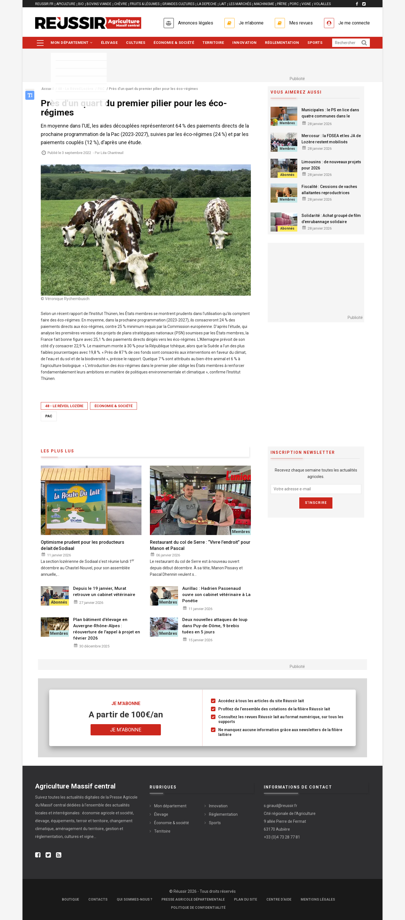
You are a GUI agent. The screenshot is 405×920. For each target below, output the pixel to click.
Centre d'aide (278, 899)
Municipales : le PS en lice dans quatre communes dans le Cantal (330, 116)
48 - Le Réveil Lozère (64, 406)
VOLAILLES (322, 4)
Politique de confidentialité (198, 908)
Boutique (70, 899)
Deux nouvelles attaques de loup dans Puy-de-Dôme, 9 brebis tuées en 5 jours (215, 626)
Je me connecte (354, 23)
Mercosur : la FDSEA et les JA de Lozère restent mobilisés (331, 138)
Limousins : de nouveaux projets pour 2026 (331, 165)
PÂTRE (282, 4)
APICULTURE (65, 4)
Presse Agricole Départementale (193, 899)
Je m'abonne (251, 23)
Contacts (97, 899)
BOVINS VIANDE (99, 4)
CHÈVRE (120, 4)
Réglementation (282, 42)
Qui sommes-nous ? (134, 899)
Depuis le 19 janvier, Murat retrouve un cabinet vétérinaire (104, 591)
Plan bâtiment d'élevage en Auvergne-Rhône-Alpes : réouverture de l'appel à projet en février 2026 (106, 629)
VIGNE (306, 4)
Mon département (72, 42)
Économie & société (174, 42)
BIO (81, 4)
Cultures (135, 42)
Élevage (109, 42)
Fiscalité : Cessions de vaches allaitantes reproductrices (329, 189)
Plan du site (245, 899)
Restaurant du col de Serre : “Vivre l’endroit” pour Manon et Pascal (200, 545)
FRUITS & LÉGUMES (144, 4)
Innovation (244, 42)
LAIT (222, 4)
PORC (294, 4)
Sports (314, 42)
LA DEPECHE (207, 4)
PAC (48, 416)
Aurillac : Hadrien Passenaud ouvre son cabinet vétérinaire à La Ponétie (216, 594)
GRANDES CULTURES (178, 4)
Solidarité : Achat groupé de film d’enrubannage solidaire (331, 218)
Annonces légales (195, 23)
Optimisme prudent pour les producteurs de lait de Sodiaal (82, 545)
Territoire (213, 42)
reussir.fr (44, 4)
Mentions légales (318, 899)
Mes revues (301, 23)
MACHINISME (264, 4)
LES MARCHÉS (240, 4)
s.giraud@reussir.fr (280, 805)
